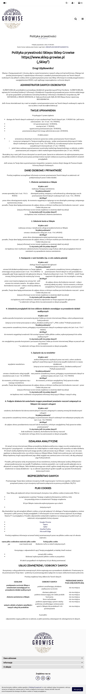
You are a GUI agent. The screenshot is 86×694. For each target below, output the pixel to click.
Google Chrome (45, 522)
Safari (45, 527)
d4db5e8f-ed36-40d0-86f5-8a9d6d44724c (57, 47)
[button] (80, 3)
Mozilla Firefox (45, 529)
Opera (45, 524)
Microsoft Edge (45, 531)
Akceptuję (77, 689)
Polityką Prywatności (35, 687)
